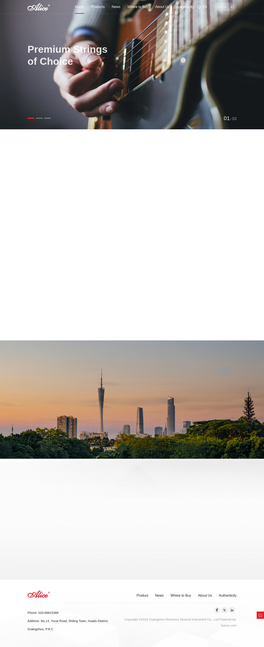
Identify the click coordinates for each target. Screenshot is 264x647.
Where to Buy (137, 7)
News (116, 7)
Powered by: (227, 619)
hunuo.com (228, 625)
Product (142, 595)
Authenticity (185, 7)
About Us (162, 7)
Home (79, 7)
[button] (31, 118)
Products (98, 7)
